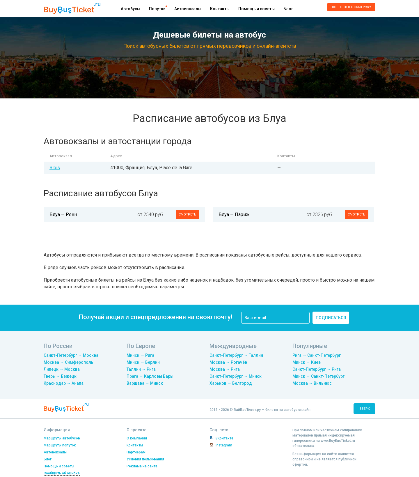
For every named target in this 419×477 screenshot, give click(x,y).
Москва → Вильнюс (312, 383)
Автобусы (130, 8)
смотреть (187, 214)
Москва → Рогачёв (228, 362)
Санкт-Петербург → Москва (71, 355)
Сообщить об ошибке (62, 473)
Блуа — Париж (234, 214)
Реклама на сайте (142, 466)
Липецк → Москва (62, 369)
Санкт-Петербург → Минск (236, 376)
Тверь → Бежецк (60, 376)
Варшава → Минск (145, 383)
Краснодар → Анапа (64, 383)
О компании (137, 438)
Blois (54, 167)
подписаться (331, 317)
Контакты (220, 8)
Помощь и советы (256, 8)
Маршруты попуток (60, 445)
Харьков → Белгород (231, 383)
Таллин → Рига (141, 369)
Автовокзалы (187, 8)
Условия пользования (145, 459)
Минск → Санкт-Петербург (318, 376)
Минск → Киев (306, 362)
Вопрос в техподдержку (351, 7)
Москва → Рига (225, 369)
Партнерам (136, 452)
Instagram (224, 445)
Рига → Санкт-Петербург (316, 355)
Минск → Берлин (143, 362)
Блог (288, 8)
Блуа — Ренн (63, 214)
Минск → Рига (140, 355)
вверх (365, 409)
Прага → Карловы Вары (150, 376)
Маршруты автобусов (62, 438)
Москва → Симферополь (68, 362)
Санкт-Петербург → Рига (316, 369)
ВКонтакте (224, 438)
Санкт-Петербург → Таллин (236, 355)
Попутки (157, 8)
